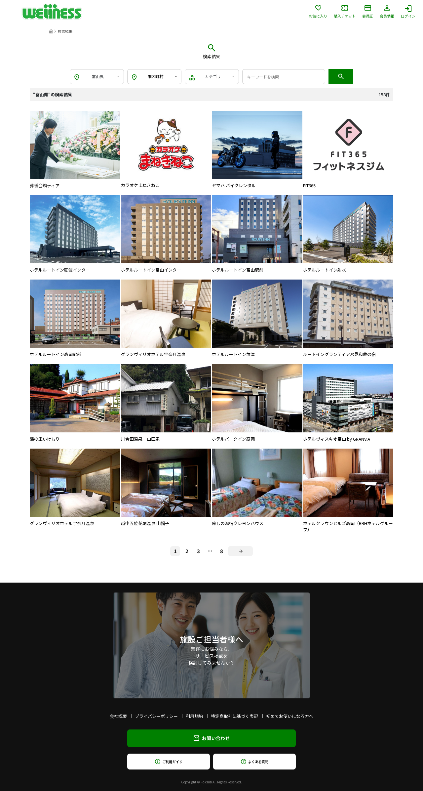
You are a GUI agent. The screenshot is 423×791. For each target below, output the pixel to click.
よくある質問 (254, 761)
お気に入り (318, 11)
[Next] (240, 551)
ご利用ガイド (168, 761)
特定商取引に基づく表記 (234, 716)
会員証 (367, 11)
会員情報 (387, 11)
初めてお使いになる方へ (289, 716)
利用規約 (194, 716)
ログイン (408, 11)
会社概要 (118, 716)
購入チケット (345, 11)
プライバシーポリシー (156, 716)
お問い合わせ (212, 738)
